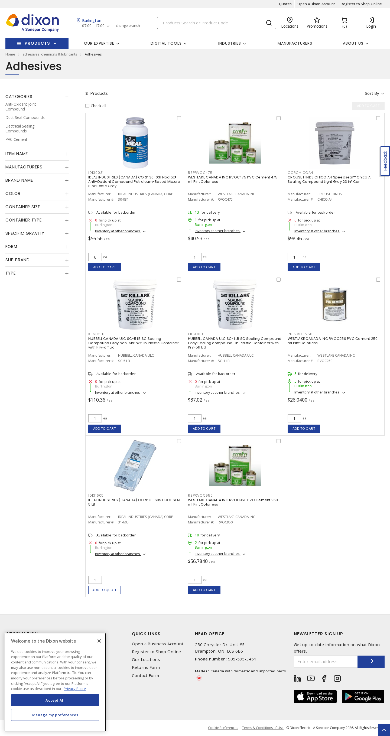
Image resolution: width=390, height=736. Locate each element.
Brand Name (19, 180)
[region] (55, 682)
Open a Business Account (158, 643)
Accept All (55, 700)
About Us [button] (353, 43)
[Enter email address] (326, 662)
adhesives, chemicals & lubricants (50, 54)
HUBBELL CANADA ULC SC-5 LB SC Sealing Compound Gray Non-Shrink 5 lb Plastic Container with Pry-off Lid (133, 343)
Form (11, 246)
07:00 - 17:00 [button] (93, 26)
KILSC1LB (195, 334)
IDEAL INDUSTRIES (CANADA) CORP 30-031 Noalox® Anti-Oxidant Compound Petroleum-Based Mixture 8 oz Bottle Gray (134, 181)
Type (10, 273)
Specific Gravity (24, 233)
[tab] (37, 96)
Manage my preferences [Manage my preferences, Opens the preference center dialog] (55, 714)
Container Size (22, 207)
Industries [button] (229, 43)
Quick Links (146, 634)
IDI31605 (96, 495)
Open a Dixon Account (316, 3)
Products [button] (37, 43)
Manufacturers (295, 43)
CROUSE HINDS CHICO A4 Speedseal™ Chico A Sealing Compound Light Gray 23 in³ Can (329, 179)
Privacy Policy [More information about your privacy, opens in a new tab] (75, 688)
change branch (128, 26)
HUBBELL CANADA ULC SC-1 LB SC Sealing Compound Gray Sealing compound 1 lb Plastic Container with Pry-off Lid (235, 343)
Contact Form (145, 675)
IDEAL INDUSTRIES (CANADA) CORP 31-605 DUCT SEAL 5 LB (134, 502)
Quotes (285, 3)
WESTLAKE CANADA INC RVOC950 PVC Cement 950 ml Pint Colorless (233, 502)
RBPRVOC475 (200, 172)
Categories (18, 96)
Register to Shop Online (361, 3)
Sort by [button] (372, 93)
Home (10, 54)
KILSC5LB (96, 334)
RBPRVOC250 (300, 334)
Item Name (16, 154)
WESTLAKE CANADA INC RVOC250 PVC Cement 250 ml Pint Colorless (333, 340)
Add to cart (104, 267)
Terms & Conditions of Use (263, 727)
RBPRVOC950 (200, 495)
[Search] (216, 23)
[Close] (99, 641)
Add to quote (104, 590)
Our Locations (146, 659)
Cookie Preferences (223, 728)
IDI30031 (96, 172)
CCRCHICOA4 (300, 172)
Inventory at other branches (118, 231)
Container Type (23, 220)
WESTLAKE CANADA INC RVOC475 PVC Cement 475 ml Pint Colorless (233, 179)
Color (13, 193)
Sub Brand (17, 260)
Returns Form (146, 667)
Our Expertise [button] (99, 43)
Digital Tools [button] (166, 43)
